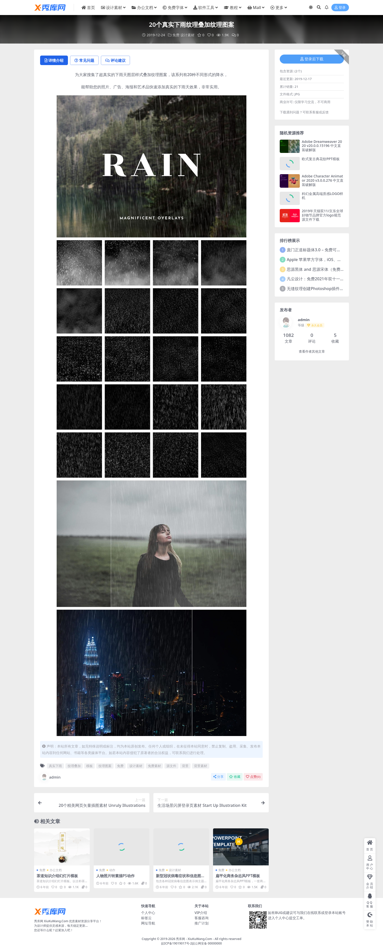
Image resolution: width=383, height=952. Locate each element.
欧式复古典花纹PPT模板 (321, 158)
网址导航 (148, 923)
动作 (112, 870)
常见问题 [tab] (84, 60)
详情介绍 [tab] (54, 60)
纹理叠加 (74, 766)
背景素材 (200, 766)
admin (50, 777)
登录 (340, 8)
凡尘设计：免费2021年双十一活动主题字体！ (327, 279)
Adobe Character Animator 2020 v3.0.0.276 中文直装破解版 (322, 180)
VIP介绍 (201, 912)
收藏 (234, 777)
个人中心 (148, 912)
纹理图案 (105, 766)
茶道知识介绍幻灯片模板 (57, 875)
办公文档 (56, 870)
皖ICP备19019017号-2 (176, 943)
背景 (185, 766)
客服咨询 (202, 917)
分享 (218, 777)
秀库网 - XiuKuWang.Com (194, 939)
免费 (175, 35)
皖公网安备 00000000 (207, 943)
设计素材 (187, 35)
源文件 (171, 766)
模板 (89, 766)
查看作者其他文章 (312, 351)
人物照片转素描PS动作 (115, 875)
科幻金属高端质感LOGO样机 (322, 195)
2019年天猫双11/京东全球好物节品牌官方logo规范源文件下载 (322, 215)
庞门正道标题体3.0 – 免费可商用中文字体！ (326, 250)
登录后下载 (311, 59)
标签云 (146, 917)
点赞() (253, 777)
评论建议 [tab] (115, 60)
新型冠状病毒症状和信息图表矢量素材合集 (180, 878)
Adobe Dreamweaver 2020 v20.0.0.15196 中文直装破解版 (322, 145)
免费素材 (154, 766)
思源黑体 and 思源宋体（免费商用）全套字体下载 (331, 269)
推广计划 (202, 923)
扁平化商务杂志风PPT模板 (238, 875)
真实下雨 (55, 766)
